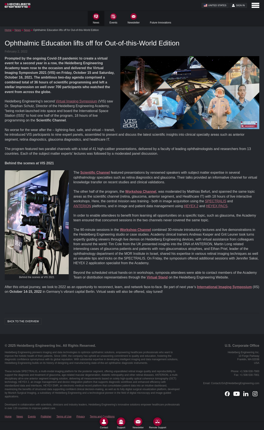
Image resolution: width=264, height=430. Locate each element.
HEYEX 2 (191, 206)
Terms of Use (63, 416)
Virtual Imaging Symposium (76, 101)
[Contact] (103, 423)
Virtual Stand (157, 277)
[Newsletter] (138, 423)
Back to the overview (23, 321)
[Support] (121, 423)
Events (32, 416)
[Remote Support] (157, 423)
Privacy (80, 416)
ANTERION (82, 206)
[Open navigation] (255, 5)
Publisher (46, 416)
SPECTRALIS (215, 201)
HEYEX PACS (217, 206)
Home (8, 30)
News (18, 30)
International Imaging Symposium (224, 287)
